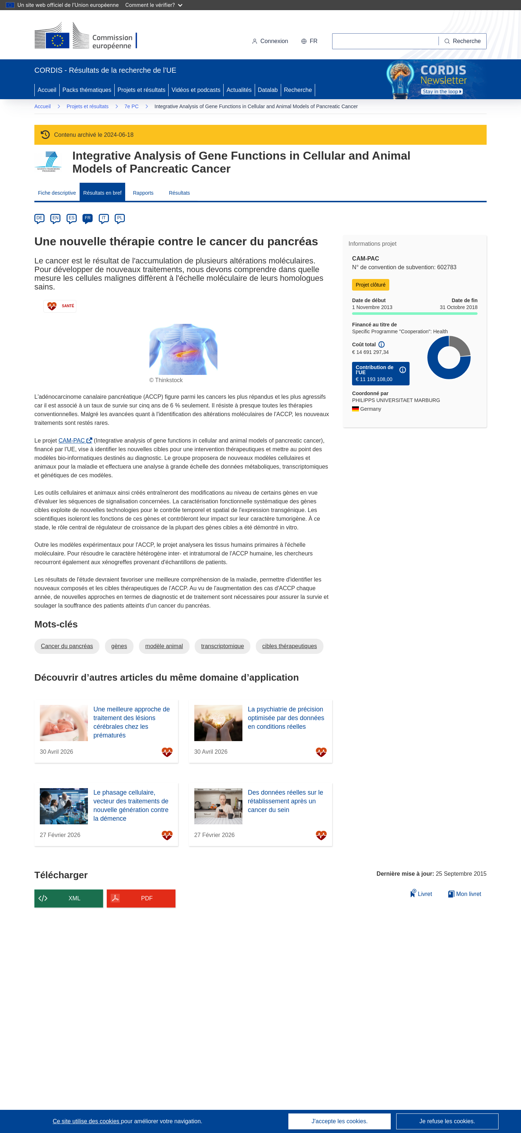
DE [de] (40, 217)
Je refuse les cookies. (447, 1121)
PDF (147, 898)
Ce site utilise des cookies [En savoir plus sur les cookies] (87, 1121)
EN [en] (55, 217)
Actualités (238, 90)
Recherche (298, 90)
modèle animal (164, 646)
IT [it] (104, 217)
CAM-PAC (73, 440)
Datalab (268, 90)
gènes (119, 646)
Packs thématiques (87, 90)
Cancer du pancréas (67, 646)
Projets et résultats (142, 90)
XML (75, 898)
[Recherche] (463, 41)
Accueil (47, 90)
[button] (309, 41)
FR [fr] (87, 217)
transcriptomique (222, 646)
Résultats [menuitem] (179, 193)
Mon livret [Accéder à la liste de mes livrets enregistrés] (464, 894)
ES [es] (72, 217)
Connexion (270, 41)
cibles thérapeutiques (289, 646)
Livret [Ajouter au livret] (421, 893)
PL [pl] (120, 217)
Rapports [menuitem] (143, 193)
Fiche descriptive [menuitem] (57, 193)
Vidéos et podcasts (195, 90)
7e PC (131, 106)
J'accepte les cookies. (340, 1121)
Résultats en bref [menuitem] (102, 193)
